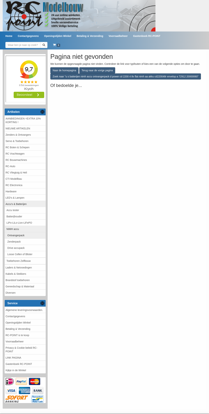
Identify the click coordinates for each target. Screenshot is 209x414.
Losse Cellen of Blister (19, 254)
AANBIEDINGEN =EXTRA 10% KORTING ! (23, 120)
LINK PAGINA (13, 357)
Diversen (10, 292)
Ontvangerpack (15, 235)
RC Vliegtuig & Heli (16, 172)
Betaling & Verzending (18, 328)
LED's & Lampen (15, 197)
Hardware (11, 191)
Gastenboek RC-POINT (19, 364)
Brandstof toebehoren (18, 280)
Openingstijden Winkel (18, 322)
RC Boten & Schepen (17, 147)
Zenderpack (14, 241)
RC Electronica (14, 185)
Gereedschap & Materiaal (20, 286)
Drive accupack (16, 247)
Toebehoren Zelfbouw (18, 260)
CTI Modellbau (14, 178)
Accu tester (12, 210)
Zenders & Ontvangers (18, 134)
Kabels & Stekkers (16, 273)
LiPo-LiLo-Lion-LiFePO (19, 222)
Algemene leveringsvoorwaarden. (24, 310)
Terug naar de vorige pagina (97, 70)
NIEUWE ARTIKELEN (18, 128)
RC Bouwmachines (16, 160)
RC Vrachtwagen (15, 153)
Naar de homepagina (64, 70)
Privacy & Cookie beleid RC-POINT (21, 349)
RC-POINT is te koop (17, 335)
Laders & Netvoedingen (19, 267)
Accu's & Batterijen (16, 204)
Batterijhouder (14, 216)
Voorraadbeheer (15, 341)
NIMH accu (12, 229)
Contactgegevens (15, 316)
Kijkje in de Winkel (16, 370)
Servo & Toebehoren (17, 141)
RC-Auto (10, 166)
